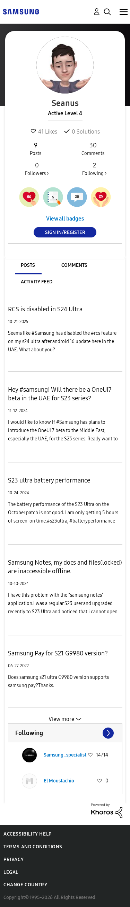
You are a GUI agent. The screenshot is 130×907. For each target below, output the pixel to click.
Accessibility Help (27, 834)
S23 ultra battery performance (49, 480)
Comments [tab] (74, 265)
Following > (94, 168)
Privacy (13, 859)
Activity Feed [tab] (36, 282)
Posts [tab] (28, 265)
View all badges (65, 218)
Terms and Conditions (32, 847)
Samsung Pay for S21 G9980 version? (58, 653)
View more (61, 719)
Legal (10, 872)
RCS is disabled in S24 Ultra (45, 309)
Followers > (37, 168)
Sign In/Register (65, 232)
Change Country (25, 885)
